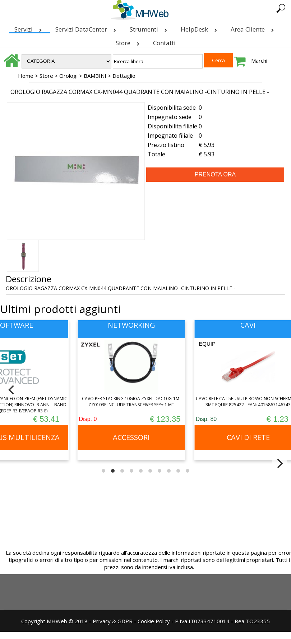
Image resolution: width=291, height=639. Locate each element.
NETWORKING (145, 325)
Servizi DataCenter (87, 27)
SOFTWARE (28, 325)
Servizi (29, 27)
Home (25, 75)
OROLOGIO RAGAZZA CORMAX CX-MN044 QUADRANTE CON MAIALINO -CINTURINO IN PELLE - (139, 92)
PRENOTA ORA (215, 174)
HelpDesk (200, 27)
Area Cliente (254, 27)
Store (129, 41)
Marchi (259, 60)
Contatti (164, 43)
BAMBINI (95, 75)
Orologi (68, 75)
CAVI (262, 325)
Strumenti (150, 27)
